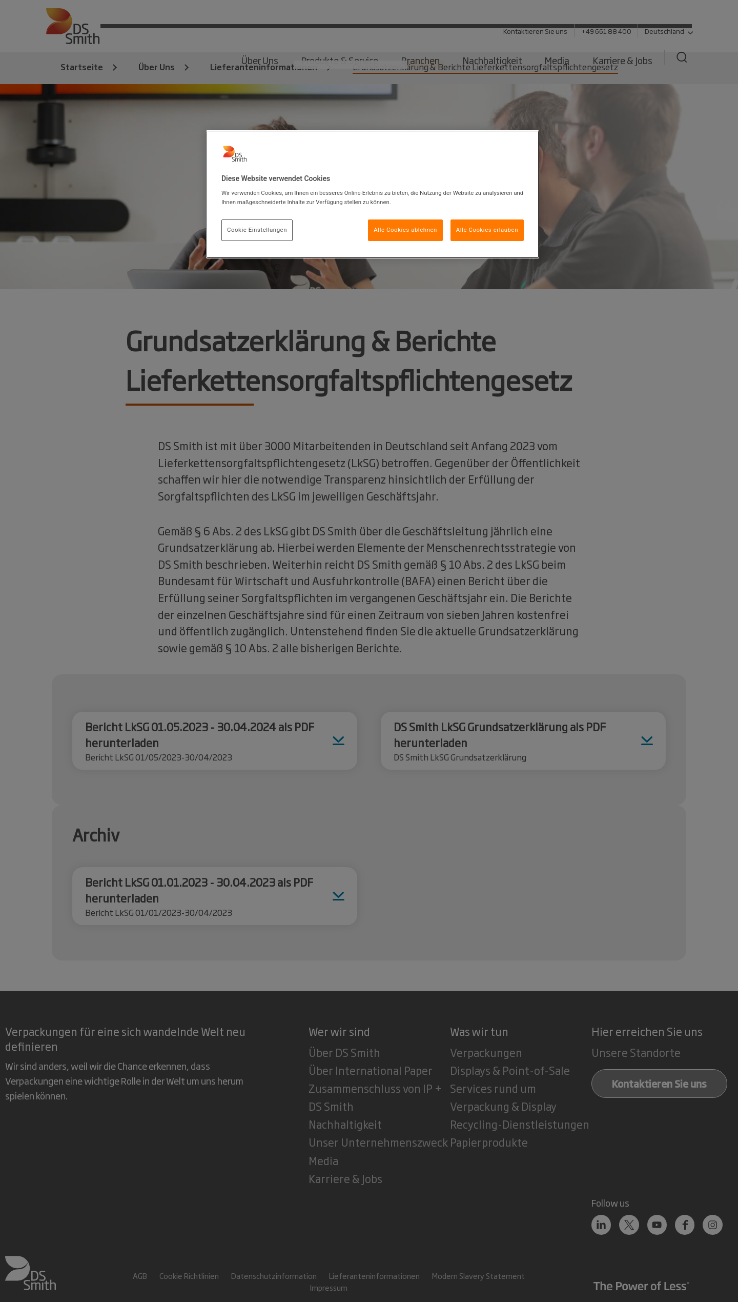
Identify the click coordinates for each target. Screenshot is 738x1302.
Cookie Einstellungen (257, 229)
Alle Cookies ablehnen (405, 229)
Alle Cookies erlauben (487, 229)
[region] (372, 194)
